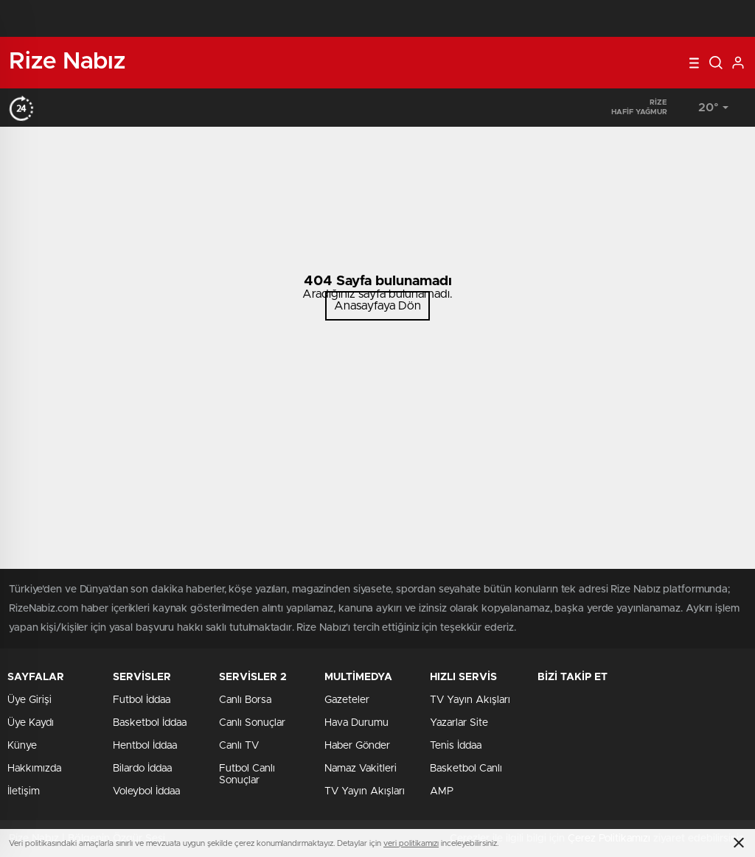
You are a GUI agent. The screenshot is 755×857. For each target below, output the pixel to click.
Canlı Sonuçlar (252, 723)
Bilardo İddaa (142, 768)
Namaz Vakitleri (360, 768)
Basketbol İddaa (150, 723)
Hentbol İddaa (145, 746)
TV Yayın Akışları (364, 791)
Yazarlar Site (459, 723)
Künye (22, 746)
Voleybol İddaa (146, 791)
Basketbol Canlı (466, 768)
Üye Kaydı (30, 723)
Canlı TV (239, 746)
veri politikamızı (411, 843)
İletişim (23, 791)
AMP (441, 791)
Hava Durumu (356, 723)
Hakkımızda (34, 768)
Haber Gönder (357, 746)
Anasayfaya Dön (377, 306)
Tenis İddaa (455, 746)
